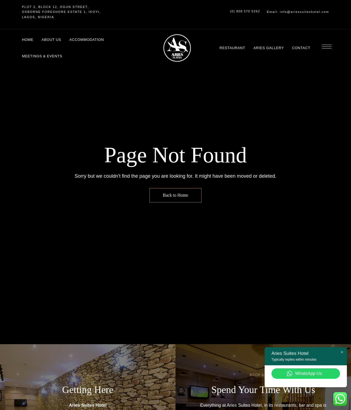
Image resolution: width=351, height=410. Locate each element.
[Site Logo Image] (177, 48)
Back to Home (175, 195)
